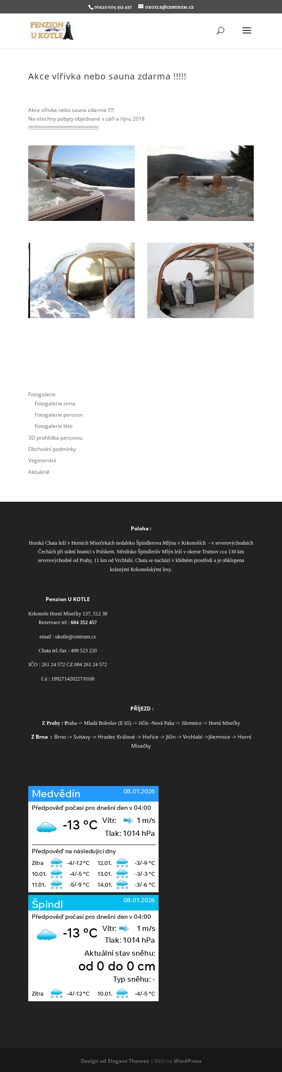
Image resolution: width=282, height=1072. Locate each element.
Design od (94, 1061)
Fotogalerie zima (55, 403)
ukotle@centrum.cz (75, 637)
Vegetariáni (42, 460)
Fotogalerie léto (54, 426)
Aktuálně (39, 472)
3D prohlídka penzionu (55, 437)
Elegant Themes (128, 1061)
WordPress (188, 1061)
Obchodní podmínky (52, 449)
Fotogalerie (42, 394)
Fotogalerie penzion (59, 414)
